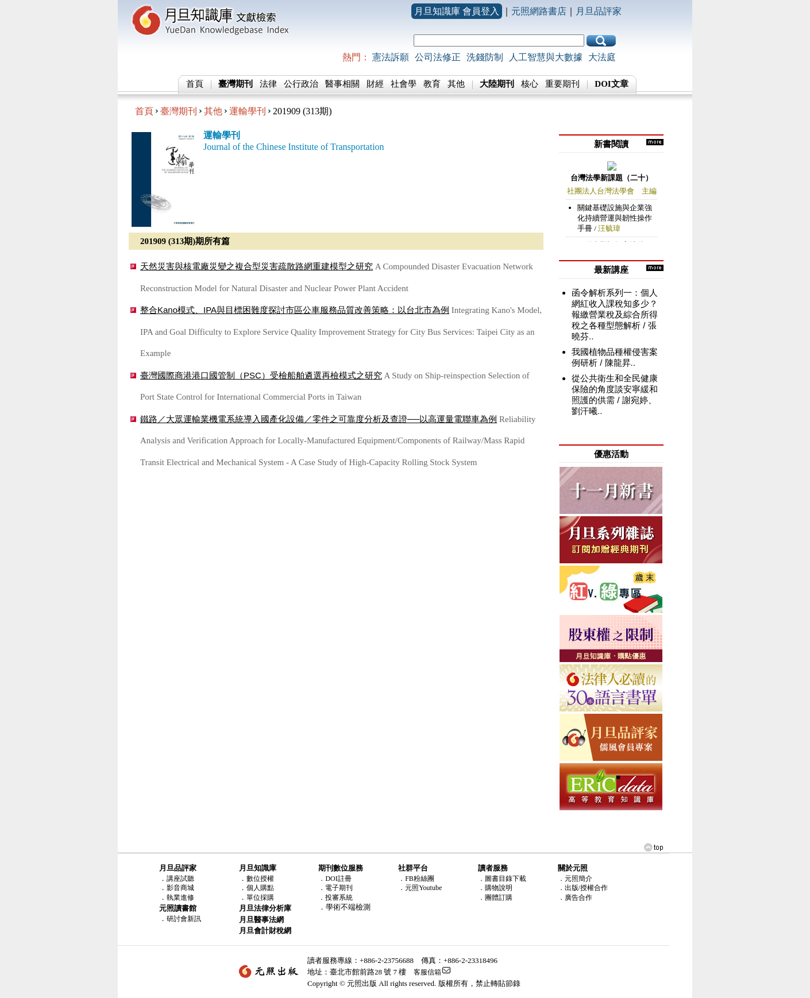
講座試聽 (180, 879)
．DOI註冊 (334, 879)
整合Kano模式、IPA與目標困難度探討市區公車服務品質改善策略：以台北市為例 (294, 310)
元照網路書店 (538, 11)
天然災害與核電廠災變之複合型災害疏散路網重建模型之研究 (256, 266)
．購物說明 (495, 888)
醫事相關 (342, 83)
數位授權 (260, 879)
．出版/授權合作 (583, 888)
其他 (456, 83)
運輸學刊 (247, 111)
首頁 (194, 83)
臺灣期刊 (178, 111)
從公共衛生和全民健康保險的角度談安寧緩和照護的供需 (615, 389)
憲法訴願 (390, 57)
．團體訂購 (495, 897)
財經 (375, 83)
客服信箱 (427, 972)
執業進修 (180, 897)
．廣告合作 (575, 897)
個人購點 (260, 888)
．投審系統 (335, 897)
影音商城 (180, 888)
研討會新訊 (184, 919)
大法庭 (602, 57)
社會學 (403, 83)
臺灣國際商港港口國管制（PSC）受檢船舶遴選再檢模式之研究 (261, 375)
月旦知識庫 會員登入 (456, 11)
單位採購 (260, 897)
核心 (529, 83)
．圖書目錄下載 (502, 879)
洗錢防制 (484, 57)
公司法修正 (438, 57)
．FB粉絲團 (416, 879)
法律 (268, 83)
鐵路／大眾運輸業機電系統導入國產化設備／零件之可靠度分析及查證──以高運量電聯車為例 (318, 419)
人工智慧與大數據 (546, 57)
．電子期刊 (335, 888)
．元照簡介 (575, 879)
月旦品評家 (599, 11)
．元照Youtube (420, 888)
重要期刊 (562, 83)
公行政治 (301, 83)
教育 (432, 83)
